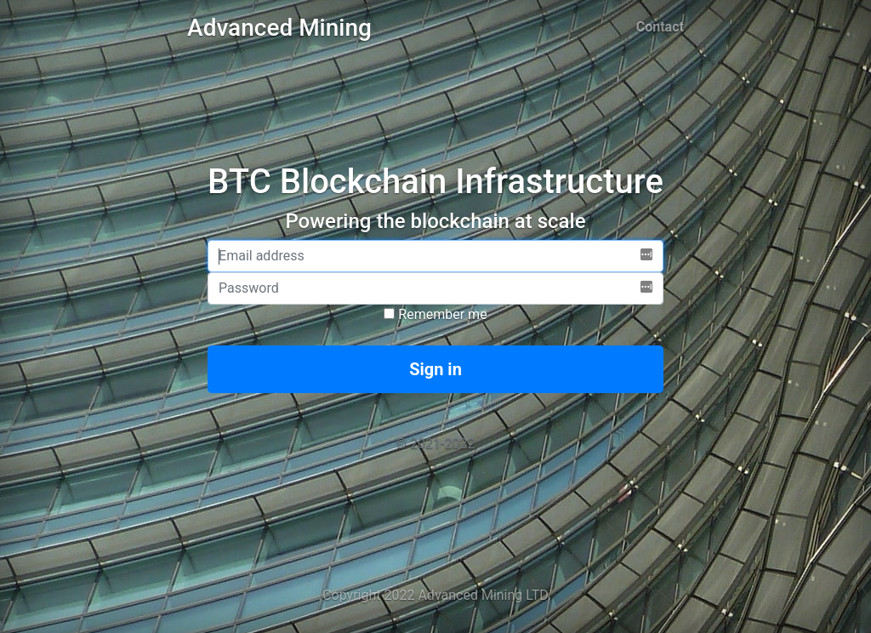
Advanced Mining (279, 28)
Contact (660, 27)
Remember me (435, 314)
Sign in (435, 369)
